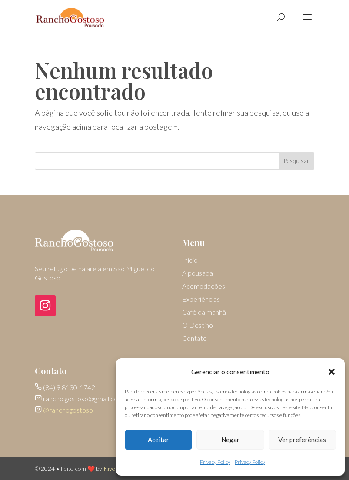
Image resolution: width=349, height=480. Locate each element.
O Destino (197, 325)
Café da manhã (204, 312)
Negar (230, 439)
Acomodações (203, 286)
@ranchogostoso (68, 410)
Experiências (201, 299)
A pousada (197, 273)
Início (190, 260)
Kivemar (114, 468)
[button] (331, 371)
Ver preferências (302, 439)
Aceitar (158, 439)
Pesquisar (296, 160)
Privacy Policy (215, 462)
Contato (194, 338)
